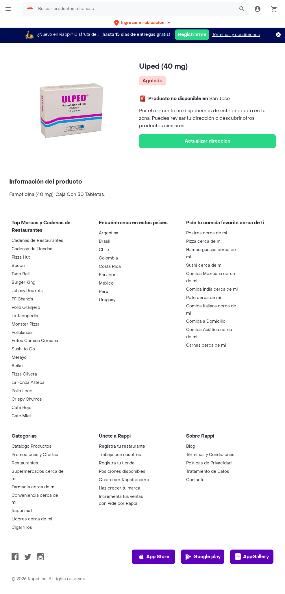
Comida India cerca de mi (212, 289)
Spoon (18, 265)
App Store (153, 556)
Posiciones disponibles (122, 471)
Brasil (104, 241)
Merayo (19, 357)
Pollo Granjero (26, 307)
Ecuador (107, 275)
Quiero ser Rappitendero (124, 480)
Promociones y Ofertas (35, 454)
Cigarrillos (22, 527)
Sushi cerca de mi (204, 265)
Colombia (108, 258)
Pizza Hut (21, 257)
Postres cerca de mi (206, 233)
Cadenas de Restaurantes (37, 240)
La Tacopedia (25, 316)
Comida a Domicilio (205, 321)
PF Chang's (22, 299)
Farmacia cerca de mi (33, 487)
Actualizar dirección (207, 141)
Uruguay (107, 300)
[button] (142, 22)
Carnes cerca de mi (206, 345)
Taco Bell (20, 274)
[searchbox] (135, 9)
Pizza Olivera (24, 374)
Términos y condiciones (236, 35)
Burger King (23, 282)
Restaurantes (25, 463)
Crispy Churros (27, 399)
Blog (190, 446)
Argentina (108, 233)
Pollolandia (22, 332)
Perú (103, 291)
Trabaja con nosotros (120, 454)
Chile (104, 250)
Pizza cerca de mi (204, 241)
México (106, 283)
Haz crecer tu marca (119, 488)
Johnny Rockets (27, 291)
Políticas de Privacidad (209, 463)
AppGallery (252, 556)
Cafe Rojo (22, 407)
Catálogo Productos (31, 446)
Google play (203, 556)
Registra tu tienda (116, 463)
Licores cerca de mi (32, 519)
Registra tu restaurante (122, 446)
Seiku (17, 366)
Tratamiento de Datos (207, 471)
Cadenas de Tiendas (32, 249)
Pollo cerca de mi (203, 297)
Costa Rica (110, 266)
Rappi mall (22, 510)
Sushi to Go (23, 349)
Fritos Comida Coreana (35, 340)
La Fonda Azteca (28, 382)
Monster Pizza (26, 324)
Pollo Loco (22, 391)
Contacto (195, 480)
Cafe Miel (21, 416)
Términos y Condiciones (210, 454)
